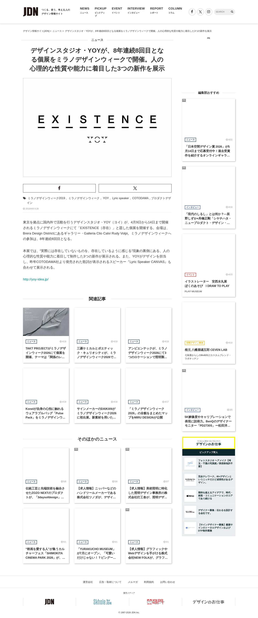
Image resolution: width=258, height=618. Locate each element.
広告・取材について (110, 582)
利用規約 (149, 582)
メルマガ (133, 582)
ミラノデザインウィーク (84, 198)
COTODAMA (140, 198)
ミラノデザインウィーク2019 (46, 198)
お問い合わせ (167, 582)
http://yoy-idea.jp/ (36, 279)
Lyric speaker (120, 198)
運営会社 (88, 582)
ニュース (97, 40)
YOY (106, 198)
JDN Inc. (135, 612)
